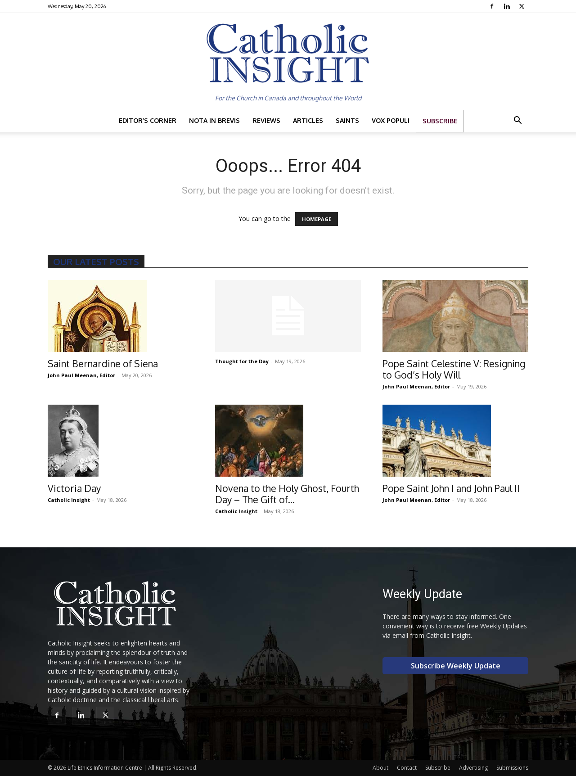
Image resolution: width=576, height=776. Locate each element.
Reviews (266, 120)
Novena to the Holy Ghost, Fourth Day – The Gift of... (287, 493)
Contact (407, 767)
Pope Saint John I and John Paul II (451, 488)
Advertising (473, 767)
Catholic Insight (69, 499)
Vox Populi (391, 120)
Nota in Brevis (214, 120)
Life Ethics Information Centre (105, 767)
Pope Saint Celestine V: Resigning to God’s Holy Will (453, 369)
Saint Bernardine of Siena (103, 363)
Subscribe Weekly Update (455, 666)
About (380, 767)
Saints (347, 120)
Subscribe (440, 121)
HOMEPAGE (316, 219)
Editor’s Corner (147, 120)
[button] (517, 121)
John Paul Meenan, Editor (81, 375)
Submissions (512, 767)
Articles (308, 120)
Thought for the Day (242, 361)
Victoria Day (74, 488)
